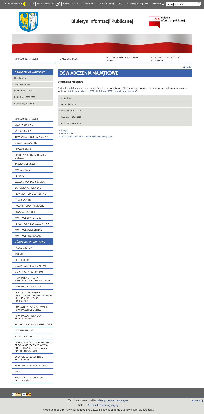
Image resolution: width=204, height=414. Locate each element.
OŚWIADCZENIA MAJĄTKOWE (30, 72)
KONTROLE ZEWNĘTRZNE (28, 217)
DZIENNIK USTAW (24, 330)
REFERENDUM (22, 259)
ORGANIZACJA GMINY (26, 143)
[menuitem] (34, 58)
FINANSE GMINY (23, 199)
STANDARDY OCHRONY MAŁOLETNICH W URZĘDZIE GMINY (32, 279)
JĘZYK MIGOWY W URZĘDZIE (29, 271)
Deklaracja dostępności (137, 3)
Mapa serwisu (88, 3)
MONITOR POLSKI (24, 336)
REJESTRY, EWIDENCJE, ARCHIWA (32, 223)
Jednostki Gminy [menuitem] (22, 84)
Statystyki (158, 3)
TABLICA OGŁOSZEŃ (25, 163)
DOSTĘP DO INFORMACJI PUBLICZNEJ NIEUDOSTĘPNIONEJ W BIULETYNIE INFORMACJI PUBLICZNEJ (33, 297)
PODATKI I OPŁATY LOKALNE (29, 205)
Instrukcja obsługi (106, 3)
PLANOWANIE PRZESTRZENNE (30, 193)
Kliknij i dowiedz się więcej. (113, 400)
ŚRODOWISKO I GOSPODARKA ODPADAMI (30, 156)
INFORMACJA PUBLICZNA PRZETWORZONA (28, 317)
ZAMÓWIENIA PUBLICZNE (28, 187)
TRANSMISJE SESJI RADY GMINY (31, 137)
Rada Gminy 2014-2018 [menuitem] (24, 103)
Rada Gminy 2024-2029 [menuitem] (24, 90)
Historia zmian (66, 133)
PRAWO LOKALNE (24, 149)
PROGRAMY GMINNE (25, 211)
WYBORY (19, 253)
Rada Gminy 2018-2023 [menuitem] (24, 97)
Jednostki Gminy (68, 104)
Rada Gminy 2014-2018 (71, 123)
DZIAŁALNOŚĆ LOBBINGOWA (30, 181)
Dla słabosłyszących (48, 4)
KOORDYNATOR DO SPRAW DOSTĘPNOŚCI (29, 379)
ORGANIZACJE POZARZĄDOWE (31, 265)
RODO (120, 3)
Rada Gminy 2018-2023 (71, 117)
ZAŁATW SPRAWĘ (24, 125)
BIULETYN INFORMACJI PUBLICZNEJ (33, 324)
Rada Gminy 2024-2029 (71, 110)
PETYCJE (19, 175)
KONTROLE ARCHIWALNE (28, 235)
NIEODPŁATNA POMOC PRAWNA (31, 365)
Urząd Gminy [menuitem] (20, 78)
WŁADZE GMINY (23, 131)
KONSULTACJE (22, 169)
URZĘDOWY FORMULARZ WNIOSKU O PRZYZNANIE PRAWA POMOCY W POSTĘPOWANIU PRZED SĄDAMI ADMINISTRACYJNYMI (34, 346)
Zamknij (197, 400)
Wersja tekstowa (70, 3)
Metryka (63, 130)
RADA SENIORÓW (24, 247)
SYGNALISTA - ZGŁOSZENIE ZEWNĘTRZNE (29, 358)
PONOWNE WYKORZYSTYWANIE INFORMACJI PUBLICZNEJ (31, 308)
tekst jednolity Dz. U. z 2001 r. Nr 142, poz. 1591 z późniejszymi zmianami (102, 91)
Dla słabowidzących (15, 4)
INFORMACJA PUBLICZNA (28, 286)
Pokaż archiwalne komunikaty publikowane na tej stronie (86, 136)
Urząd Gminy (66, 98)
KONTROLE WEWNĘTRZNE (28, 229)
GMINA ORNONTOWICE (26, 119)
